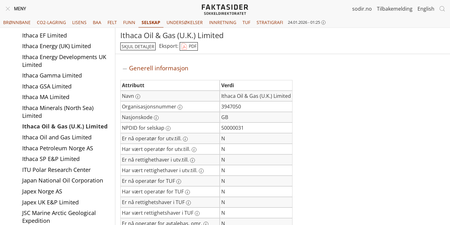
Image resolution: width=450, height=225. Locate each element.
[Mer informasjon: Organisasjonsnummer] (180, 107)
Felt (112, 22)
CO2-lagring (51, 22)
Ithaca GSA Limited (47, 86)
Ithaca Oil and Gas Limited (57, 137)
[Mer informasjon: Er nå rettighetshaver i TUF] (188, 202)
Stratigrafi (270, 22)
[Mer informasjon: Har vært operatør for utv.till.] (194, 149)
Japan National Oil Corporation (62, 180)
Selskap (151, 22)
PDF (189, 46)
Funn (129, 22)
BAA (97, 22)
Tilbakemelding (394, 8)
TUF (246, 22)
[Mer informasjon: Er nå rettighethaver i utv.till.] (192, 160)
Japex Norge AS (42, 191)
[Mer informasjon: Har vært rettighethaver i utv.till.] (201, 170)
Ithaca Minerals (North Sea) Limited (57, 111)
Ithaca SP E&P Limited (51, 158)
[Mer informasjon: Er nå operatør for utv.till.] (185, 139)
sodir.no (362, 8)
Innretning (222, 22)
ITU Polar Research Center (56, 169)
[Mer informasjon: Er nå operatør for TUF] (178, 181)
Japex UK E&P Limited (50, 202)
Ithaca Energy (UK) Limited (56, 46)
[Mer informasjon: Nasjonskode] (156, 117)
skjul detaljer (138, 46)
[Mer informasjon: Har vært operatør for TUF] (187, 192)
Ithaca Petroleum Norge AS (57, 148)
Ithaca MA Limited (45, 97)
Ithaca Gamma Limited (52, 75)
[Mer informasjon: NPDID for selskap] (168, 128)
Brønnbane (17, 22)
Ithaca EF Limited (44, 35)
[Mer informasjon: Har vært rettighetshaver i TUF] (197, 213)
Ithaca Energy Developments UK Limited (64, 60)
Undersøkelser (185, 22)
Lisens (79, 22)
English (426, 8)
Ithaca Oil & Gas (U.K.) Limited (65, 126)
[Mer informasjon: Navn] (137, 96)
